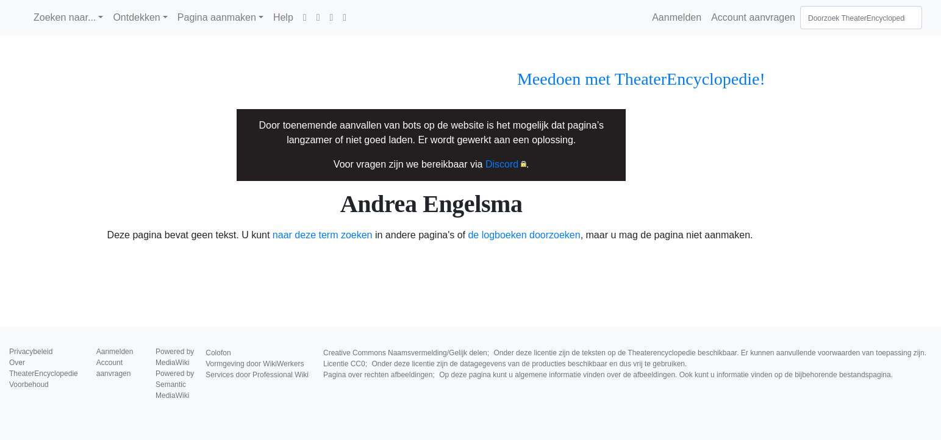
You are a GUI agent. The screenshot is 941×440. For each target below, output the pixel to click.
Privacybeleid (30, 351)
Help (283, 17)
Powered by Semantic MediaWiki (175, 384)
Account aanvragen (753, 17)
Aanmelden (676, 17)
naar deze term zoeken (323, 235)
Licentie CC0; (505, 364)
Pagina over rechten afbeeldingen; (608, 375)
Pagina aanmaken (216, 17)
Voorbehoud (29, 384)
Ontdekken (136, 17)
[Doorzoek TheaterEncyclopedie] (861, 17)
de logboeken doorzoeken (524, 235)
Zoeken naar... (65, 17)
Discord (501, 164)
